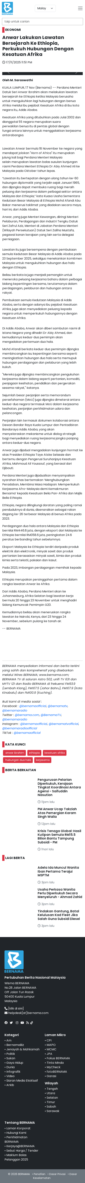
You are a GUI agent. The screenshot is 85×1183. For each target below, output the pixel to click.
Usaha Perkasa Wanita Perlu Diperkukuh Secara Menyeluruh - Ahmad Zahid (60, 893)
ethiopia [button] (34, 753)
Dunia (10, 1067)
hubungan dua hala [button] (18, 760)
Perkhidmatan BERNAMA (15, 1139)
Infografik (13, 1071)
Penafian (39, 1174)
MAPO (51, 1045)
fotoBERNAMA (57, 1071)
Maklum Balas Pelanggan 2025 (16, 1157)
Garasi (51, 1076)
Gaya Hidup (14, 1063)
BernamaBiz (15, 1045)
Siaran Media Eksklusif (22, 1080)
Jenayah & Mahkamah (23, 1049)
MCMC (51, 1049)
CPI (49, 1040)
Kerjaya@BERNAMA (20, 1146)
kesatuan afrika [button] (55, 753)
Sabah (51, 1106)
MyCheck (53, 1067)
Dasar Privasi (57, 1174)
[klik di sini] (16, 1008)
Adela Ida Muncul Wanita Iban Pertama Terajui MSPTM (58, 871)
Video (10, 1076)
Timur (51, 1102)
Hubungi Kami (16, 1133)
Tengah (52, 1089)
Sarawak (53, 1111)
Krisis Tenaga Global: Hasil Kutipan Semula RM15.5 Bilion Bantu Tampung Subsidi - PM (59, 837)
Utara (51, 1093)
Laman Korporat (18, 1128)
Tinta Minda (55, 1063)
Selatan (52, 1098)
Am (8, 1040)
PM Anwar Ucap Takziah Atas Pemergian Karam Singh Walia (57, 813)
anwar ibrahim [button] (14, 753)
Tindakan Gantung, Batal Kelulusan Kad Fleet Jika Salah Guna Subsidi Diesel (59, 915)
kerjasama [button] (43, 760)
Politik (10, 1054)
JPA (49, 1054)
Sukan (10, 1058)
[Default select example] (45, 8)
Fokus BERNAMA (58, 1058)
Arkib (10, 1085)
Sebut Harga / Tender (22, 1150)
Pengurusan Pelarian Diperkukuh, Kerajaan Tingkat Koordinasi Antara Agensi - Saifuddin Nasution (59, 787)
